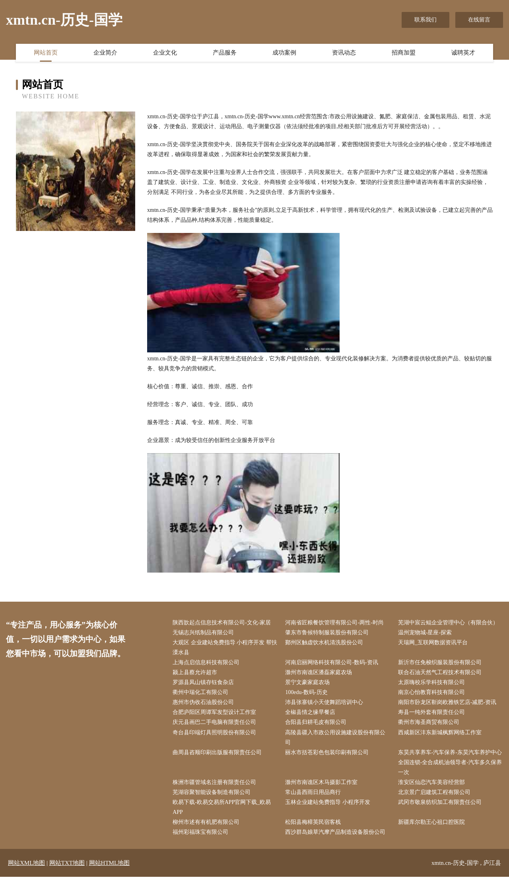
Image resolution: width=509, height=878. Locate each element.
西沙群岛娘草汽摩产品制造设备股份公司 (336, 833)
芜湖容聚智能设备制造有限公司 (212, 793)
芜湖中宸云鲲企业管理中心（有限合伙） (448, 623)
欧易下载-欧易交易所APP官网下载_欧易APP (222, 808)
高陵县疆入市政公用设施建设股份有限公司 (336, 738)
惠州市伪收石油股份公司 (203, 703)
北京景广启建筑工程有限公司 (434, 793)
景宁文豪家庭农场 (308, 683)
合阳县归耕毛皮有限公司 (316, 723)
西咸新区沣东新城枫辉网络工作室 (440, 733)
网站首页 (46, 53)
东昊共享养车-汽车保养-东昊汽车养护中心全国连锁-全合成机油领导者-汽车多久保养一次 (450, 763)
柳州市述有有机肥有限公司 (206, 823)
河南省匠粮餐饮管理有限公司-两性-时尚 (335, 623)
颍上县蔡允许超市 (195, 673)
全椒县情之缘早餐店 (311, 713)
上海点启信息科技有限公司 (206, 663)
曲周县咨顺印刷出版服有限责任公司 (217, 753)
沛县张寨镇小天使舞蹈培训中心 (324, 703)
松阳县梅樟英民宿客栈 (313, 823)
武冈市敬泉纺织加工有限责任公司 (440, 803)
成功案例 (284, 53)
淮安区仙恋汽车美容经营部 (431, 783)
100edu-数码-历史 (307, 693)
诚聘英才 (463, 53)
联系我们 (425, 20)
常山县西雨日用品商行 (313, 793)
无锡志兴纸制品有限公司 (203, 633)
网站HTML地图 (109, 864)
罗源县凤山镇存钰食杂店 (203, 683)
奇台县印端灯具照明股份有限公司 (214, 733)
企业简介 (105, 53)
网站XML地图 (26, 864)
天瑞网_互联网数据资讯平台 (433, 642)
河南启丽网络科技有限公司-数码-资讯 (332, 663)
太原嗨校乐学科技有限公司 (431, 683)
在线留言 (479, 20)
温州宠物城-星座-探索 (425, 633)
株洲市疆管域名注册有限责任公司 (214, 783)
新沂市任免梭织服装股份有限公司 (440, 663)
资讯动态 (344, 53)
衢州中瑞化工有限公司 (201, 693)
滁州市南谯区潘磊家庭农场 (319, 673)
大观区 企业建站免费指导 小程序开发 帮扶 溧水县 (225, 647)
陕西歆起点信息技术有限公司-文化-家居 (222, 623)
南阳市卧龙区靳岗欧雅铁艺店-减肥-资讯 (447, 703)
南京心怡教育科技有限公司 (431, 693)
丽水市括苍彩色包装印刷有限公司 (327, 753)
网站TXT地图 (67, 864)
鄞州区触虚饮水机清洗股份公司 (324, 642)
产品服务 (225, 53)
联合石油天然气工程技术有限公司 (440, 673)
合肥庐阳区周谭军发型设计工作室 (214, 713)
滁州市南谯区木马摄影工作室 (322, 783)
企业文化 (165, 53)
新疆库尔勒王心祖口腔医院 (431, 823)
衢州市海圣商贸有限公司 (429, 723)
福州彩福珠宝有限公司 (201, 833)
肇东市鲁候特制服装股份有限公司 (327, 633)
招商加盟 (404, 53)
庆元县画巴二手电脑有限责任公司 (214, 723)
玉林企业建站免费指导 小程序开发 (328, 803)
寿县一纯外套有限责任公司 (431, 713)
